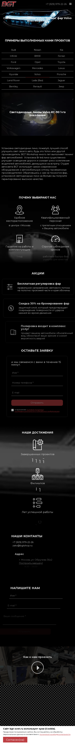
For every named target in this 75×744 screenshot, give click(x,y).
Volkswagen (13, 68)
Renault (37, 86)
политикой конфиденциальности (55, 734)
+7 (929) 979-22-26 (56, 4)
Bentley (13, 86)
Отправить (31, 404)
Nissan (37, 50)
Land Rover (13, 80)
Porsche (61, 74)
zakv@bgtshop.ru (32, 545)
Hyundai (13, 74)
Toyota (61, 62)
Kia (61, 50)
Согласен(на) (15, 739)
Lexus (61, 68)
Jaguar (61, 80)
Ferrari (61, 56)
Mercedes (37, 68)
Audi (13, 50)
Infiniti (13, 56)
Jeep (61, 86)
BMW (37, 56)
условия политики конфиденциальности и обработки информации (31, 412)
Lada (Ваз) (37, 80)
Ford (13, 62)
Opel (37, 62)
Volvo (37, 74)
